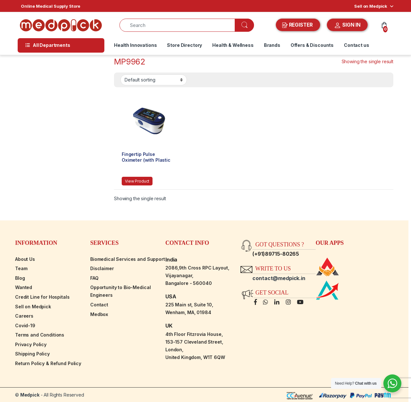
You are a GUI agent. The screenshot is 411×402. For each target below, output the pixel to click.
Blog (20, 278)
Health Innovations (135, 45)
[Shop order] (153, 79)
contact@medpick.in (278, 278)
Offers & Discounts (312, 45)
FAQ (94, 278)
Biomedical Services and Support (127, 259)
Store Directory (184, 45)
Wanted (23, 287)
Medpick (29, 395)
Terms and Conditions (39, 335)
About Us (25, 259)
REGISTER (298, 25)
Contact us (356, 45)
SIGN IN (347, 25)
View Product (137, 181)
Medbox (99, 314)
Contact (99, 304)
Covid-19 (25, 325)
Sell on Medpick (370, 6)
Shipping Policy (32, 353)
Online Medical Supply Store (50, 6)
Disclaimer (102, 268)
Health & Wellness (233, 45)
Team (21, 268)
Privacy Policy (31, 344)
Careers (24, 316)
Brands (272, 45)
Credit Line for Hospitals (42, 297)
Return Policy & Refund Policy (48, 363)
